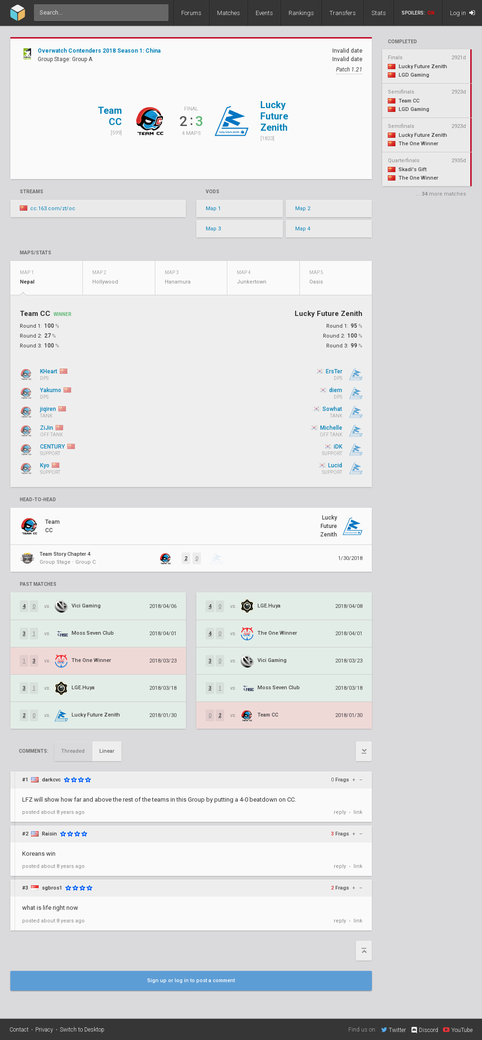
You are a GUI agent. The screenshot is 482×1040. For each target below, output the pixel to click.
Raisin (49, 834)
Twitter (393, 1029)
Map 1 (213, 208)
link (357, 812)
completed (402, 41)
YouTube (458, 1029)
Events (264, 12)
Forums (191, 12)
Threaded (73, 751)
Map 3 (213, 229)
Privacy (44, 1029)
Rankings (301, 12)
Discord (424, 1030)
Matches (228, 12)
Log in (462, 12)
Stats (378, 12)
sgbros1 (52, 888)
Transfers (342, 12)
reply (340, 812)
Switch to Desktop (82, 1029)
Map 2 (302, 208)
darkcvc (51, 780)
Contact (19, 1029)
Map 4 (302, 229)
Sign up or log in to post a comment (191, 980)
